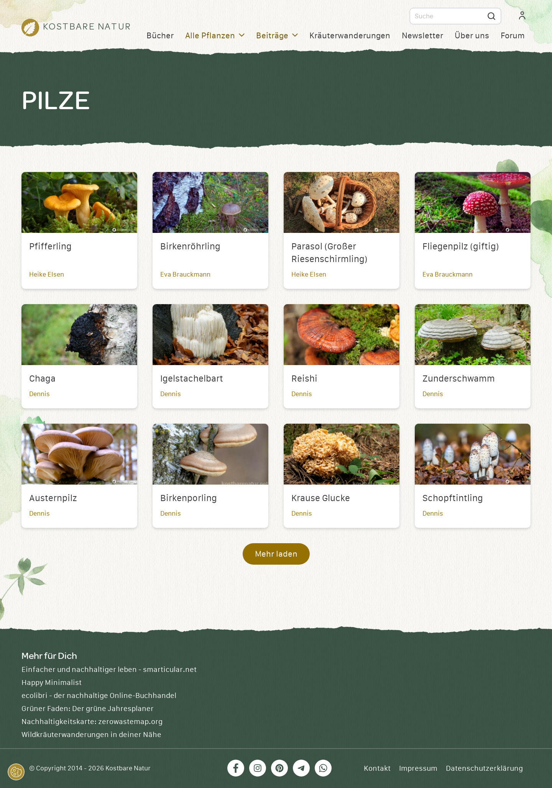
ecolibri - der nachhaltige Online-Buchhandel (98, 695)
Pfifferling (50, 247)
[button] (16, 771)
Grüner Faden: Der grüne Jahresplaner (87, 708)
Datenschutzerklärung (484, 768)
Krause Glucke (320, 498)
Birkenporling (188, 498)
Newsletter (422, 36)
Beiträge (277, 36)
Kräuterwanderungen (349, 36)
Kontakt (377, 768)
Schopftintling (452, 498)
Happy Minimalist (51, 682)
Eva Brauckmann (185, 274)
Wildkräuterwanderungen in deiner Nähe (91, 735)
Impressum (418, 768)
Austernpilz (53, 498)
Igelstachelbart (191, 379)
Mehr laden (276, 554)
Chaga (42, 379)
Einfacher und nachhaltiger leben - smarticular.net (109, 669)
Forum (513, 36)
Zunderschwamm (458, 379)
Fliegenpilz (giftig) (460, 247)
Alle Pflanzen (215, 36)
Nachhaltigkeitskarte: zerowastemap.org (92, 722)
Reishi (304, 379)
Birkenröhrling (190, 247)
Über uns (472, 36)
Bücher (160, 36)
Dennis (39, 394)
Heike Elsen (46, 274)
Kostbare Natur (128, 768)
